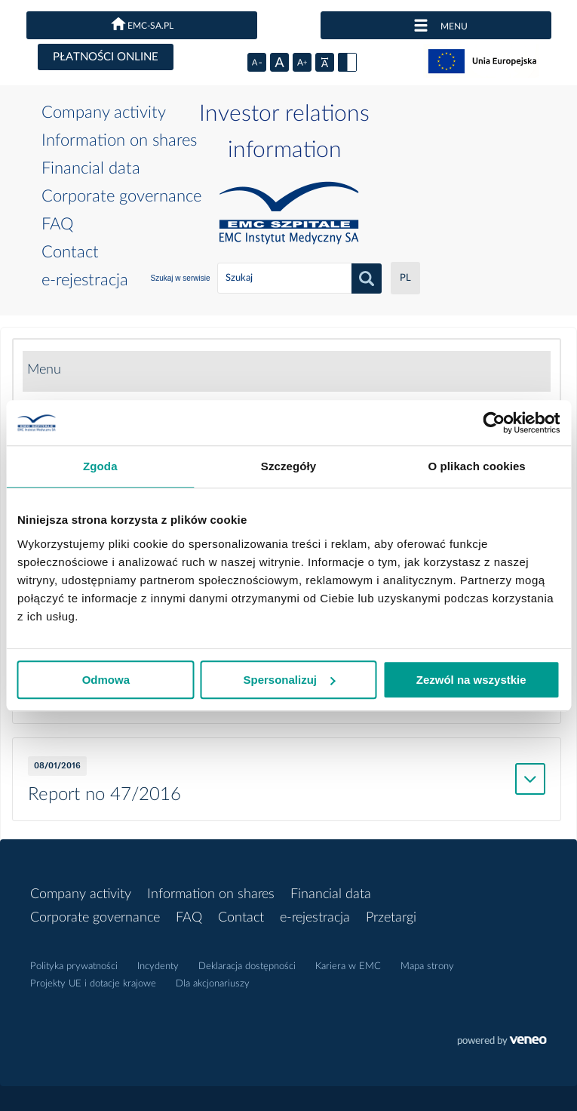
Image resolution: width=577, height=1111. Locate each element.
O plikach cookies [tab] (477, 466)
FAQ (57, 224)
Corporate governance (121, 196)
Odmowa (106, 679)
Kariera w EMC (348, 966)
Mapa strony (427, 966)
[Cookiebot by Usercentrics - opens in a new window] (494, 422)
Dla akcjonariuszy (213, 984)
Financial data (90, 168)
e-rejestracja (84, 280)
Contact (70, 252)
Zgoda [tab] (100, 466)
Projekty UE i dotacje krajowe (93, 984)
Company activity (103, 112)
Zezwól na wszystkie (471, 679)
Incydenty (158, 966)
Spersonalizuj (289, 679)
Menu (44, 370)
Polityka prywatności (74, 966)
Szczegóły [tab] (288, 466)
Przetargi (391, 918)
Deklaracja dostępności (247, 966)
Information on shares (119, 140)
